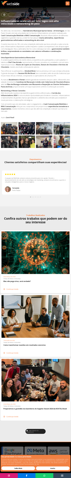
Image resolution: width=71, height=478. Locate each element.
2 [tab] (32, 196)
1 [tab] (30, 196)
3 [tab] (34, 196)
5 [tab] (37, 196)
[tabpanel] (35, 182)
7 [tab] (40, 196)
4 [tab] (35, 196)
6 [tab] (39, 196)
